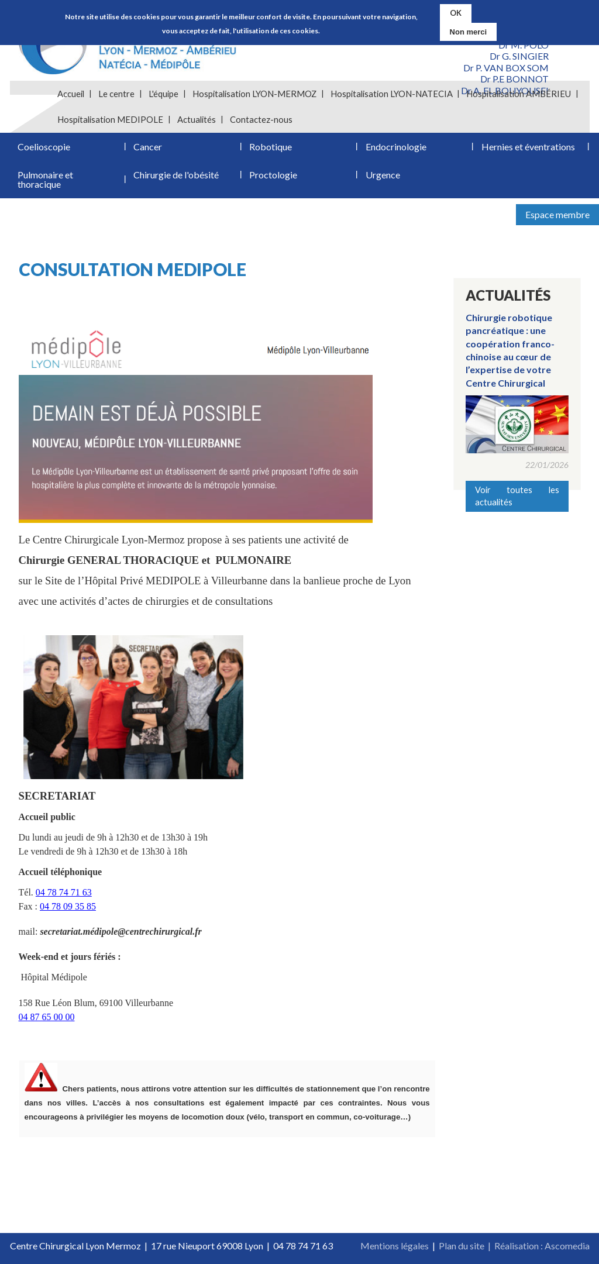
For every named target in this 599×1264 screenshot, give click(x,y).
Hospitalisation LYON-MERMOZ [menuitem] (254, 93)
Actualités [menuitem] (196, 119)
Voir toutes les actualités (517, 496)
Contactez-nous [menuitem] (261, 119)
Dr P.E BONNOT (514, 78)
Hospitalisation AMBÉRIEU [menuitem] (518, 93)
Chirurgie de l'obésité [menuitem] (176, 174)
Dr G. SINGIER (519, 55)
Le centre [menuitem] (116, 93)
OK (456, 12)
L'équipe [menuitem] (163, 93)
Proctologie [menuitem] (273, 174)
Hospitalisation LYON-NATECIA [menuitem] (392, 93)
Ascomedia (567, 1245)
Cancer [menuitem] (147, 146)
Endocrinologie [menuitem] (396, 146)
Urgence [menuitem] (383, 174)
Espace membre (557, 214)
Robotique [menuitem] (270, 146)
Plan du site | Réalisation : (492, 1245)
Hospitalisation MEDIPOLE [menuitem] (110, 119)
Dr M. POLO (523, 44)
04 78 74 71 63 (64, 892)
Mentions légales (394, 1245)
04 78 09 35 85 (68, 906)
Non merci (468, 30)
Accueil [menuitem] (70, 93)
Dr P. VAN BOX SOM (506, 67)
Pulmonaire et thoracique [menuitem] (45, 179)
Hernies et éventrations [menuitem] (528, 146)
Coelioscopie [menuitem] (44, 146)
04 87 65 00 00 (47, 1017)
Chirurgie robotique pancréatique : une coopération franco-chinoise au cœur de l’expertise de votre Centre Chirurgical (510, 350)
